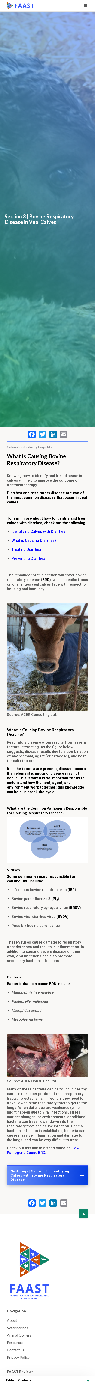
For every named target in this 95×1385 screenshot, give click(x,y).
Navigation (16, 1310)
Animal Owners (19, 1335)
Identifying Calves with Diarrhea (38, 531)
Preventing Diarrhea (28, 558)
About (12, 1320)
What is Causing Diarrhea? (34, 540)
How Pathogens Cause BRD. (43, 1150)
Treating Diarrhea (26, 549)
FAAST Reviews (20, 1371)
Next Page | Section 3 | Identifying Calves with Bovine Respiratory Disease (47, 1175)
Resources (15, 1342)
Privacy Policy (18, 1357)
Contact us (15, 1350)
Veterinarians (17, 1327)
